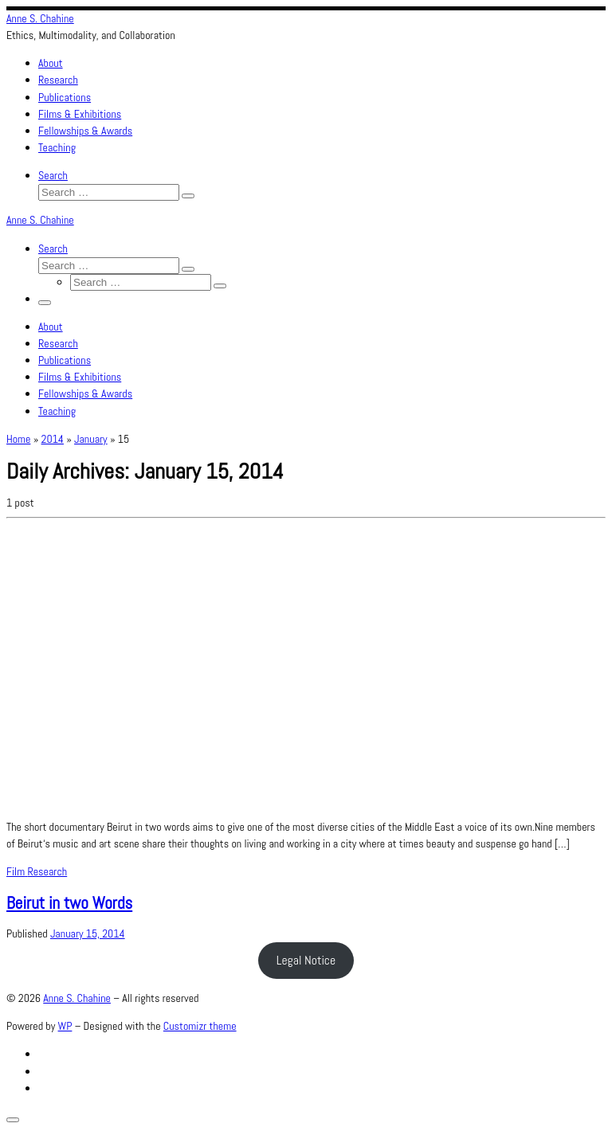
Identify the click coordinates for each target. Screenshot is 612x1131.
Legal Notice (306, 960)
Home (18, 439)
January (91, 439)
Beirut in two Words (69, 903)
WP (65, 1026)
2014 (52, 439)
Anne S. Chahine (77, 998)
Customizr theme (200, 1026)
